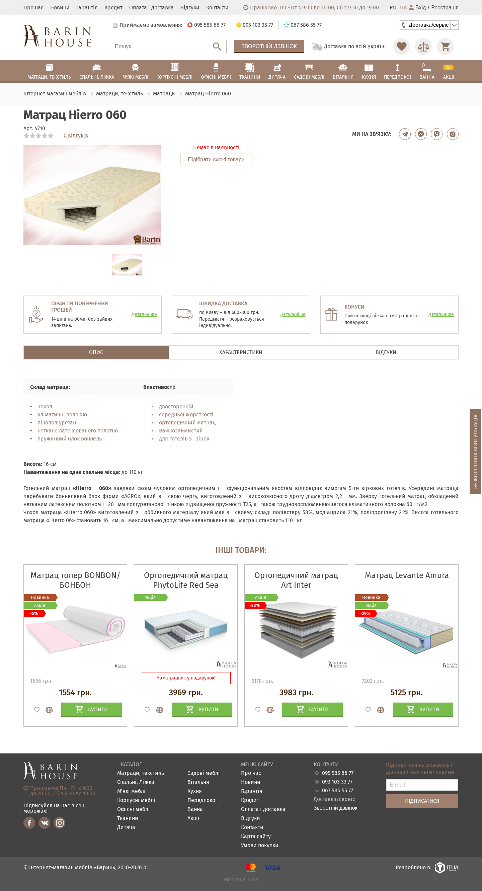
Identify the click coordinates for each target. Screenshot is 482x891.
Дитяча (126, 827)
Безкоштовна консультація (475, 451)
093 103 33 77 (337, 782)
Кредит (113, 7)
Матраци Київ (241, 880)
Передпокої (202, 800)
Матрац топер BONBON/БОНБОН (75, 580)
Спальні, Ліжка (135, 782)
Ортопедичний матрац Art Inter (296, 580)
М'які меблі (131, 791)
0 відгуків (76, 135)
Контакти (217, 7)
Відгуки (189, 7)
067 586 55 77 (337, 790)
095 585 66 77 (337, 773)
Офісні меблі (133, 809)
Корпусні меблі (136, 800)
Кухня (194, 791)
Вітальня (198, 782)
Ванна (195, 809)
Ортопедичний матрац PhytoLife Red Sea (186, 580)
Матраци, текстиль (140, 773)
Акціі (193, 818)
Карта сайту (256, 836)
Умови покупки (259, 845)
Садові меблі (203, 773)
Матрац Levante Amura (407, 575)
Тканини (127, 818)
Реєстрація (445, 7)
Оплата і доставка (151, 7)
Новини (60, 7)
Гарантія (87, 7)
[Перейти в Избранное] (401, 46)
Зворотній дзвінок (269, 46)
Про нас (33, 7)
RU (393, 7)
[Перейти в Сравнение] (423, 46)
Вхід (417, 7)
